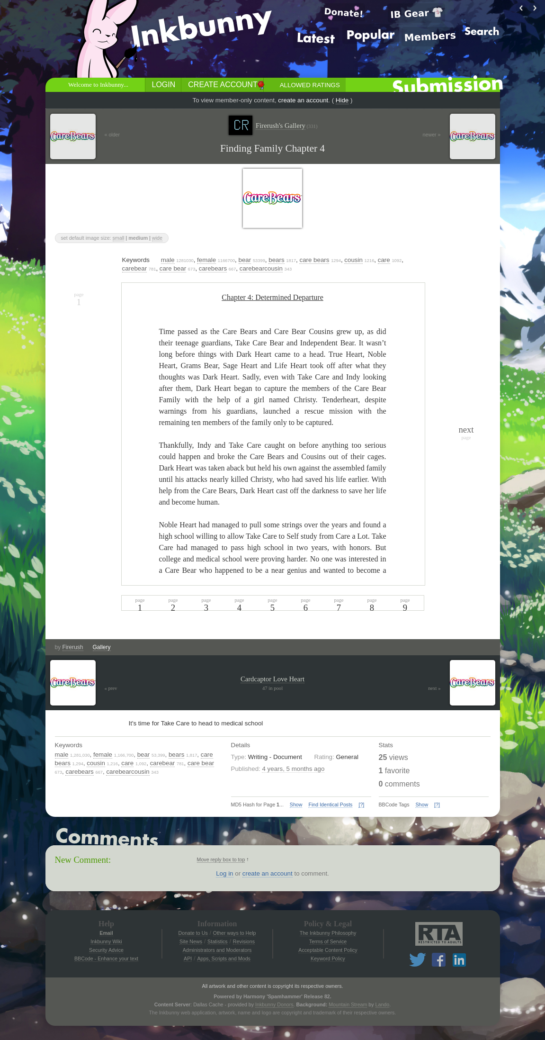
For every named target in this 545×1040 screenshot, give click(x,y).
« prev (111, 688)
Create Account (222, 85)
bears (276, 259)
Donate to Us (193, 933)
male (168, 259)
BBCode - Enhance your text (106, 958)
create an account (303, 100)
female (206, 259)
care (384, 259)
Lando (382, 1004)
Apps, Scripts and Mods (223, 958)
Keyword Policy (328, 958)
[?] (361, 804)
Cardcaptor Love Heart (272, 679)
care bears (314, 259)
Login (164, 85)
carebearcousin (261, 268)
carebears (213, 268)
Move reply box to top (221, 859)
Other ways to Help (234, 933)
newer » (432, 134)
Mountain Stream (348, 1004)
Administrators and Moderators (217, 950)
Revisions (244, 941)
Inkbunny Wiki (106, 941)
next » (434, 688)
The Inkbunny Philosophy (328, 933)
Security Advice (106, 950)
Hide (342, 100)
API (188, 958)
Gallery (102, 647)
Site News (190, 941)
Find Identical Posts (330, 804)
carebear (134, 268)
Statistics (217, 941)
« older (112, 134)
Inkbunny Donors (274, 1004)
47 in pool (272, 688)
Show (296, 804)
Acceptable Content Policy (327, 950)
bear (245, 259)
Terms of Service (328, 941)
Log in (224, 873)
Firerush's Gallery (287, 126)
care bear (173, 268)
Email (106, 933)
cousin (353, 259)
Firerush (73, 647)
